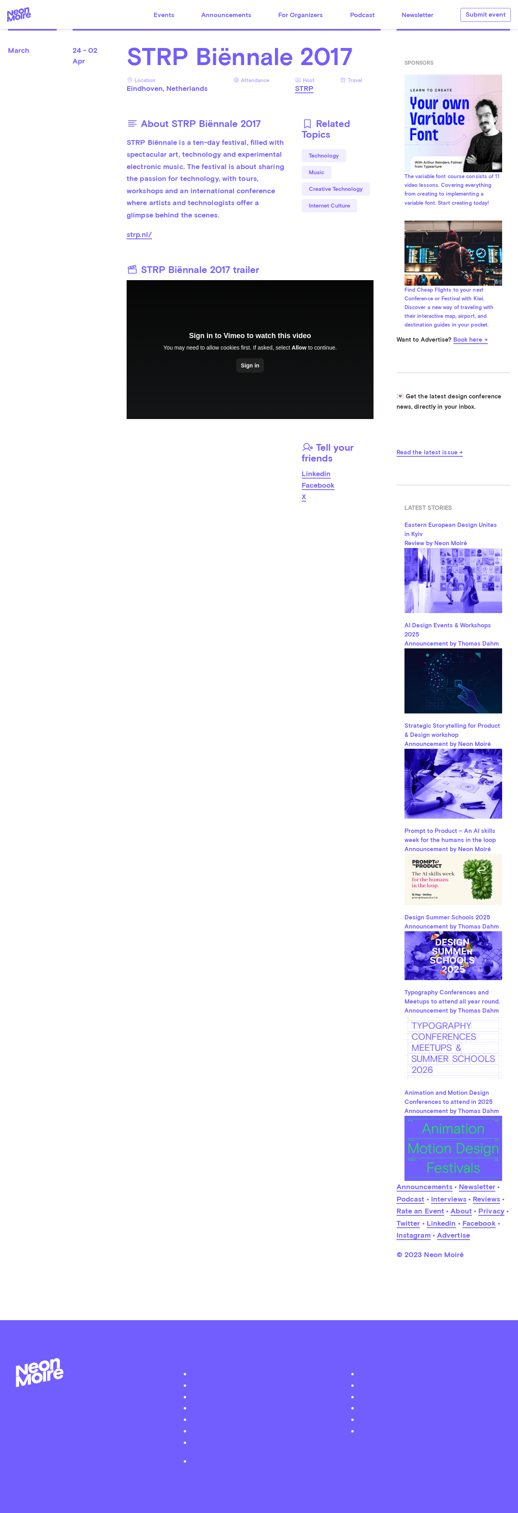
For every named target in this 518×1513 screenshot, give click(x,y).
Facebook (318, 485)
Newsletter (417, 15)
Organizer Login (262, 1407)
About (461, 1211)
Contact (263, 1430)
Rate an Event (420, 1211)
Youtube (430, 1430)
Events (164, 15)
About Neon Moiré (263, 1373)
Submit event (486, 14)
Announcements (226, 15)
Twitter (408, 1223)
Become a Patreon (263, 1442)
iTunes (430, 1419)
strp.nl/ (139, 234)
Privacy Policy (263, 1461)
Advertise (453, 1235)
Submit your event (262, 1396)
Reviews (486, 1199)
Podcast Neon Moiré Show (263, 1385)
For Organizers (300, 15)
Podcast (362, 15)
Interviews (448, 1199)
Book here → (470, 339)
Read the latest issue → (430, 452)
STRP (304, 88)
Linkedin (316, 473)
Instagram (414, 1235)
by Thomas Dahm (259, 1479)
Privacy (491, 1211)
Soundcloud (430, 1407)
